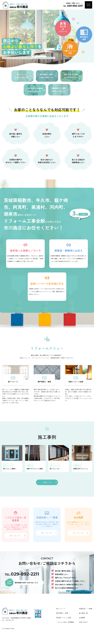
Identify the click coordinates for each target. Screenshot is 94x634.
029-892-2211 (10, 620)
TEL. (22, 574)
